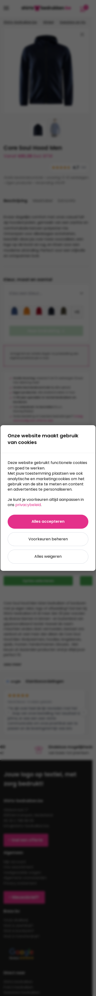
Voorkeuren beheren (48, 539)
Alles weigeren (48, 556)
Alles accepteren (48, 521)
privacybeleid (28, 505)
